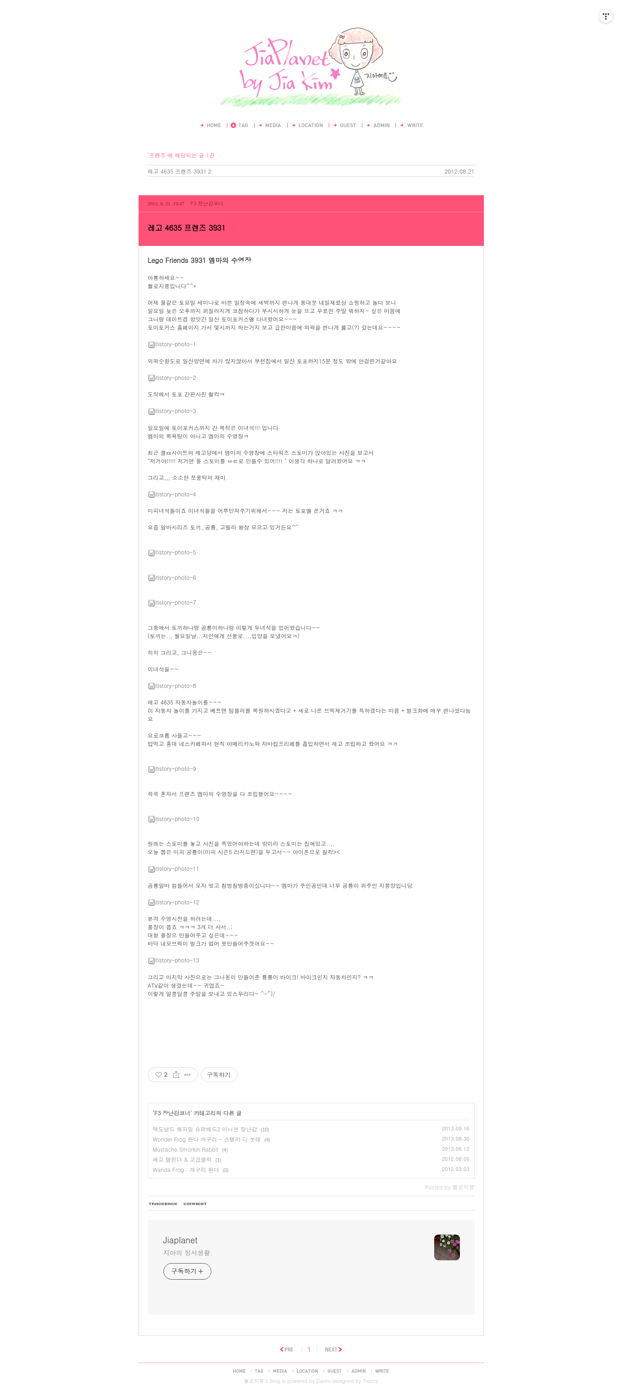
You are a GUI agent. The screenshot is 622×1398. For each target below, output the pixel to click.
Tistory (370, 1380)
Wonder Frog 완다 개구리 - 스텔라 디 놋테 (207, 1139)
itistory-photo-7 (172, 602)
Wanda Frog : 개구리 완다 (186, 1169)
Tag (239, 125)
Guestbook (344, 125)
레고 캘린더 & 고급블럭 (182, 1159)
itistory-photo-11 (173, 868)
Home (210, 125)
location (307, 1371)
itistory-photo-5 (172, 552)
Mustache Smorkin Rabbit (186, 1149)
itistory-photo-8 (172, 685)
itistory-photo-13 (173, 960)
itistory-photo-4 (172, 494)
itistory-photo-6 (172, 577)
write (382, 1371)
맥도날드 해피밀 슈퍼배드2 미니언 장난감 (205, 1129)
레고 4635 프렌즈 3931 (177, 171)
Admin (377, 125)
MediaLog (269, 125)
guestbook (335, 1371)
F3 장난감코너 (207, 203)
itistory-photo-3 (172, 410)
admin (358, 1371)
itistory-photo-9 (172, 768)
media (280, 1371)
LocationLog (307, 125)
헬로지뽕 (254, 1380)
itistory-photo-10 (173, 818)
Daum (323, 1380)
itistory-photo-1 (172, 344)
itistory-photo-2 (172, 377)
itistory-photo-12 (173, 902)
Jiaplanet (311, 22)
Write (411, 125)
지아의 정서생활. (188, 1252)
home (239, 1371)
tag (259, 1371)
